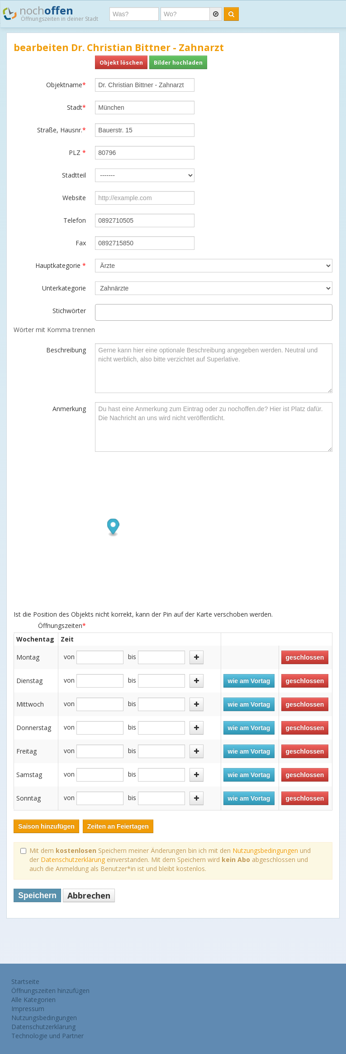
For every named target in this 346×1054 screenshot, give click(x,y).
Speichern (37, 895)
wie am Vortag (249, 680)
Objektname (66, 84)
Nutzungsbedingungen (265, 850)
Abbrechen (88, 895)
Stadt (76, 107)
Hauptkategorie (60, 265)
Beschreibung (66, 350)
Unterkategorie (64, 288)
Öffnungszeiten (62, 625)
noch (50, 13)
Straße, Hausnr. (61, 130)
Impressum (27, 1008)
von (69, 656)
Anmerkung (69, 408)
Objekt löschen (121, 62)
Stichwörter (69, 310)
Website (74, 197)
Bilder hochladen (178, 62)
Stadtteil (74, 175)
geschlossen (305, 657)
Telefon (74, 220)
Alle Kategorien (33, 999)
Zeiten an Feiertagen (118, 826)
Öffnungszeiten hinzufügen (50, 990)
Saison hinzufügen (46, 826)
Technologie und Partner (47, 1035)
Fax (81, 243)
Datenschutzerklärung (73, 859)
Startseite (25, 981)
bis (132, 656)
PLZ (77, 152)
